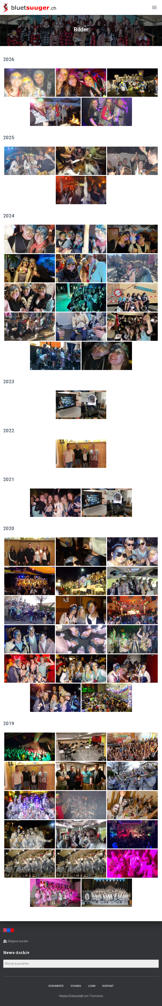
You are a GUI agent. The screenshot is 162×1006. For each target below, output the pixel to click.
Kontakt (108, 985)
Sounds (76, 985)
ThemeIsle (96, 996)
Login (91, 985)
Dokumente (56, 985)
